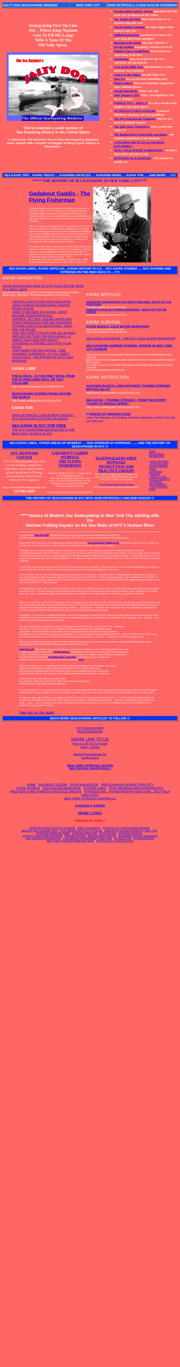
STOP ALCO (52, 828)
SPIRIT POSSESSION (89, 828)
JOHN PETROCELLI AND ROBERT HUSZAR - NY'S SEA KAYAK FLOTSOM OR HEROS (43, 416)
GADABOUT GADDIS (52, 784)
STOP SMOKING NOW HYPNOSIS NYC (136, 788)
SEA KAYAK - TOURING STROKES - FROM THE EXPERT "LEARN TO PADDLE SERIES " (126, 401)
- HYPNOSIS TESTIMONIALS (157, 483)
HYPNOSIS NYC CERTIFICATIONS (114, 841)
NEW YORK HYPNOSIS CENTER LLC (90, 798)
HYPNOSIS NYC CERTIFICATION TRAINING (126, 828)
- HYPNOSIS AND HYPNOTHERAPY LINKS (158, 466)
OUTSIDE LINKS (94, 788)
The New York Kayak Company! (135, 118)
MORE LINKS (90, 813)
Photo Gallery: (123, 83)
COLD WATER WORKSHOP (61, 788)
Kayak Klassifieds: (126, 91)
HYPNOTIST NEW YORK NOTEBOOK (42, 836)
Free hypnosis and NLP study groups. (116, 484)
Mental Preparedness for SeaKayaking (89, 756)
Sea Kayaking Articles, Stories (133, 11)
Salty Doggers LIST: (127, 95)
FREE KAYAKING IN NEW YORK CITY (127, 784)
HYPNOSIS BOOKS (143, 838)
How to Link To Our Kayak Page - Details (90, 745)
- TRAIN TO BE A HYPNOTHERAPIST (159, 478)
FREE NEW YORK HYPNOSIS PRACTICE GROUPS (46, 791)
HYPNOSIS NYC (108, 833)
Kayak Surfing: (124, 47)
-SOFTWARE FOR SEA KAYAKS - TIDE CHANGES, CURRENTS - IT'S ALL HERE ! (41, 352)
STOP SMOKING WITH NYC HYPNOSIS (81, 831)
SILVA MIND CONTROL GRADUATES (138, 836)
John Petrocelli (41, 535)
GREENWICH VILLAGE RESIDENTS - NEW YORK (131, 831)
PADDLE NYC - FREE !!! (131, 103)
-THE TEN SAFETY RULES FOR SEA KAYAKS (43, 333)
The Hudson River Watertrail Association (140, 134)
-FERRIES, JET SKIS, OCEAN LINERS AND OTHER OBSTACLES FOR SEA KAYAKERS (42, 320)
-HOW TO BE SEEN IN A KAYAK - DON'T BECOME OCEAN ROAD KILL (40, 313)
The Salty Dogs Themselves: (132, 126)
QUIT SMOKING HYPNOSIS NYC (43, 838)
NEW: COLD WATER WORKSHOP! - (139, 150)
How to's (120, 79)
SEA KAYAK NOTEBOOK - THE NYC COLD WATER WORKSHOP (131, 338)
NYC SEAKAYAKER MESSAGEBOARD (90, 729)
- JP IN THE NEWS (159, 461)
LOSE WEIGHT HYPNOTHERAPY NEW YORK (87, 838)
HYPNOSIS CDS (123, 838)
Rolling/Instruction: (127, 35)
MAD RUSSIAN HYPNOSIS (102, 836)
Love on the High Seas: (129, 67)
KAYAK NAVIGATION (84, 784)
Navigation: (121, 59)
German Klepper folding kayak (104, 543)
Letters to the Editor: (127, 74)
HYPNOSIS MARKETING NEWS (53, 833)
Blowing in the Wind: (127, 42)
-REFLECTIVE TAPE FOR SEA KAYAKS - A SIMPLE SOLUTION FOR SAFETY (41, 338)
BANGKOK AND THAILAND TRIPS (39, 831)
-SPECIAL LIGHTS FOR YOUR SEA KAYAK (41, 301)
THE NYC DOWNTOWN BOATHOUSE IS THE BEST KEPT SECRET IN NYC (43, 429)
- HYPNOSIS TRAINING (155, 473)
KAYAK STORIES (28, 788)
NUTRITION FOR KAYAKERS (135, 111)
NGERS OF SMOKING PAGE (111, 414)
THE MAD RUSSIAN (75, 836)
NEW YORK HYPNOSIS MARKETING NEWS (70, 841)
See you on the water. (37, 713)
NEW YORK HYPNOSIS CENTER (90, 767)
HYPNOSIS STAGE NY (130, 833)
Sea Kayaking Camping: (129, 27)
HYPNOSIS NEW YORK (84, 833)
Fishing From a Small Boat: (132, 51)
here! (81, 659)
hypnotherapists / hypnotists (62, 657)
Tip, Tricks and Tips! (127, 19)
